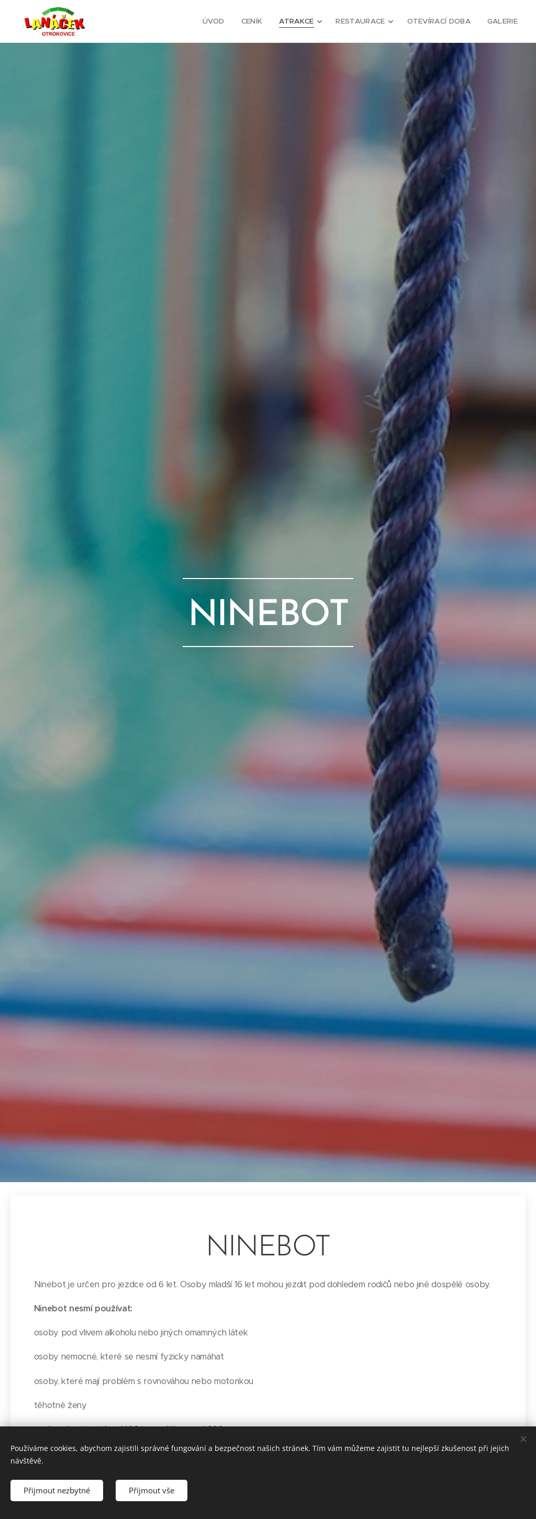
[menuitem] (221, 21)
